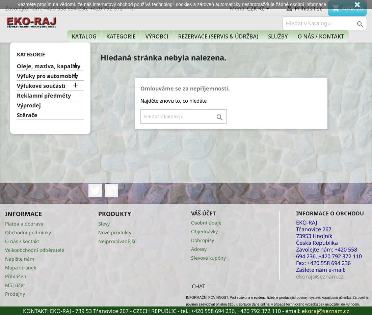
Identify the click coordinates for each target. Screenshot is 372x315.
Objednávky (204, 231)
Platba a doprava (24, 223)
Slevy (104, 223)
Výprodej (29, 105)
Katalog (84, 36)
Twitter (95, 190)
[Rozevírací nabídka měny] (259, 9)
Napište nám (19, 259)
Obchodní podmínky (28, 232)
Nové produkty (114, 232)
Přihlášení (16, 276)
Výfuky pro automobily (47, 76)
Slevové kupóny (208, 258)
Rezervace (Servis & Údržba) (218, 36)
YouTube (111, 190)
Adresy (199, 249)
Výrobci (156, 36)
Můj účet (15, 285)
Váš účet (203, 213)
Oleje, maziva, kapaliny (48, 66)
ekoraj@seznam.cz (325, 311)
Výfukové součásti (41, 85)
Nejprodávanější (116, 241)
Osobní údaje (206, 222)
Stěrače (27, 115)
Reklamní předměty (44, 95)
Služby (278, 36)
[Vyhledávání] (324, 23)
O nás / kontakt (321, 36)
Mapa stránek (20, 267)
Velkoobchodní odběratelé (34, 250)
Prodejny (15, 294)
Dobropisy (202, 240)
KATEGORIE (121, 36)
